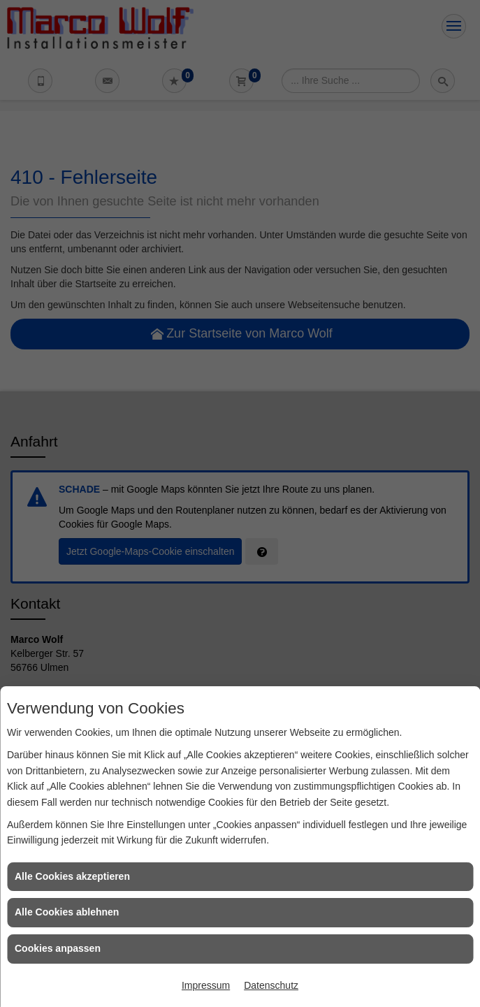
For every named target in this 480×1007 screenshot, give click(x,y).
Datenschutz (271, 985)
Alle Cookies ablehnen (67, 912)
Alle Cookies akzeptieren (72, 876)
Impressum (206, 985)
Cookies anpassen (58, 948)
